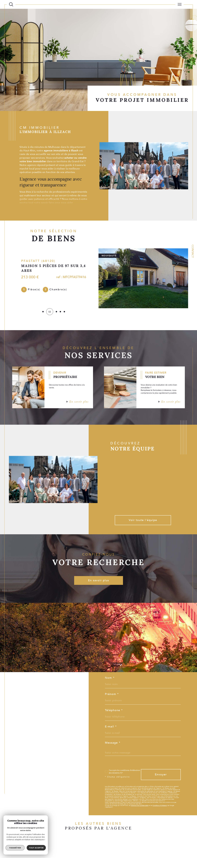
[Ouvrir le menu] (179, 4)
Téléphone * (114, 710)
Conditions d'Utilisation (160, 805)
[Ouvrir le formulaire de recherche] (11, 4)
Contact (193, 251)
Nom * (110, 677)
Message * (112, 742)
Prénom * (112, 694)
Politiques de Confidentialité (139, 805)
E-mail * (111, 726)
